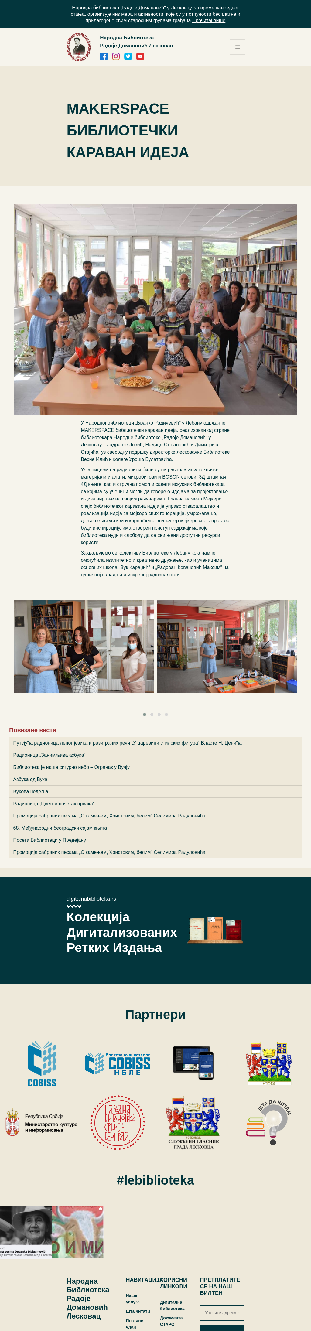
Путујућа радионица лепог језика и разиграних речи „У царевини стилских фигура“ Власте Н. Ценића (127, 743)
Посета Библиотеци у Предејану (49, 840)
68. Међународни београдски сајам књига (60, 828)
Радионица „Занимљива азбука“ (49, 755)
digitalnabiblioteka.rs (91, 899)
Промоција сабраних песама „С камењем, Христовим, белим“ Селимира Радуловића (109, 815)
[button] (144, 714)
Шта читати (138, 1311)
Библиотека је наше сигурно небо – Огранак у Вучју (71, 767)
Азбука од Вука (30, 779)
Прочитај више (208, 20)
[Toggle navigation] (237, 47)
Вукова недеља (30, 791)
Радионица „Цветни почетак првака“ (54, 803)
